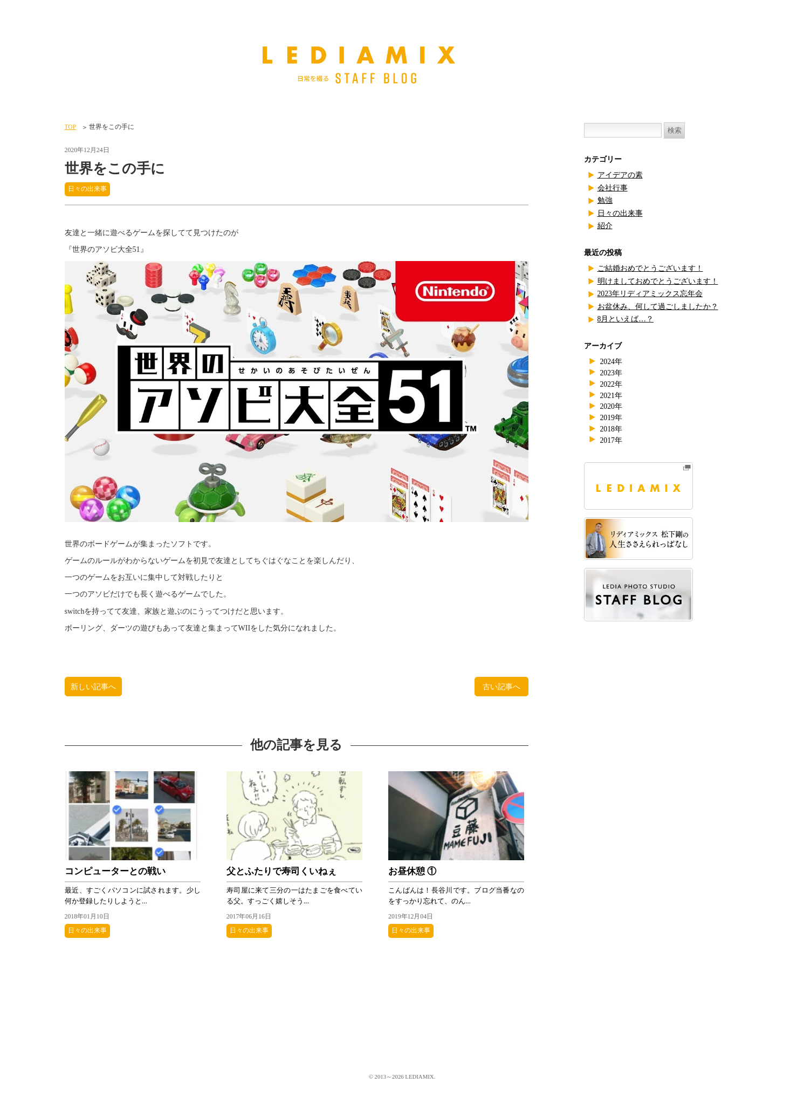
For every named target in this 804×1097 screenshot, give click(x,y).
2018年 (611, 429)
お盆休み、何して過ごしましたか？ (657, 307)
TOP (71, 127)
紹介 (605, 226)
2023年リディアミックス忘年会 (650, 294)
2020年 (611, 406)
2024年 (611, 362)
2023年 (611, 373)
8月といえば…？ (625, 319)
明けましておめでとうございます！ (657, 281)
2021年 (611, 396)
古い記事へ (501, 686)
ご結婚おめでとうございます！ (650, 268)
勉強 (605, 200)
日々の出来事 (87, 189)
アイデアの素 (620, 175)
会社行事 (612, 188)
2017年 (611, 440)
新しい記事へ (93, 686)
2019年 (611, 418)
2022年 (611, 384)
